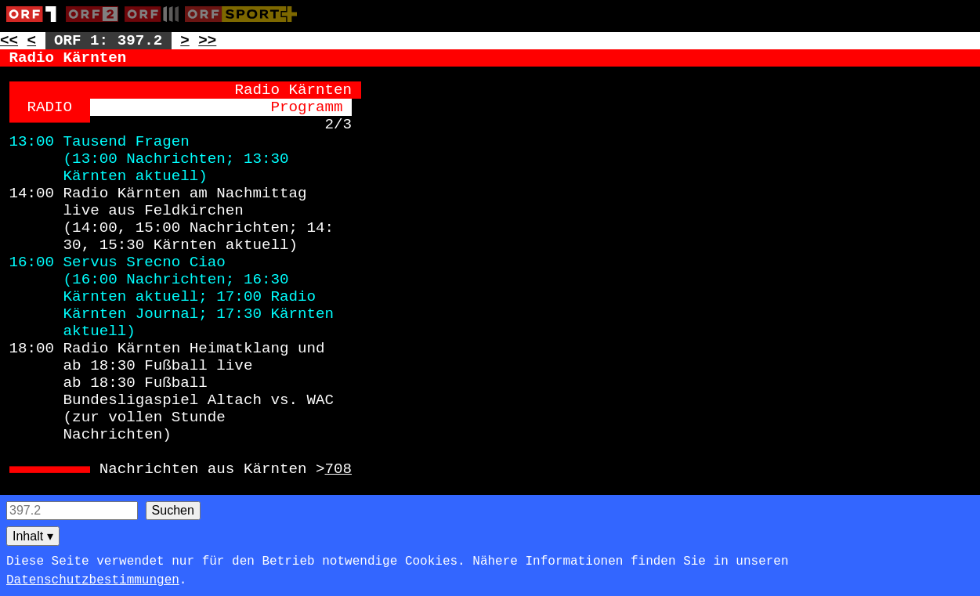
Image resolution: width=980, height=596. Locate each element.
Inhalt (33, 536)
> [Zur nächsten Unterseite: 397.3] (185, 40)
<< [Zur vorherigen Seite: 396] (9, 40)
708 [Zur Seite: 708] (339, 469)
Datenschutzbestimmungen (92, 580)
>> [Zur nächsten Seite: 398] (207, 40)
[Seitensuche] (72, 510)
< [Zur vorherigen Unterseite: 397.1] (32, 40)
